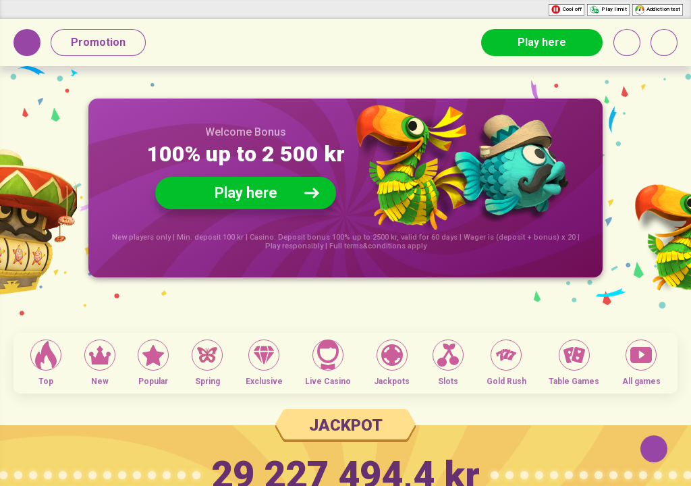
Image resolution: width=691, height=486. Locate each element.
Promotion (98, 42)
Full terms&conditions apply (377, 246)
